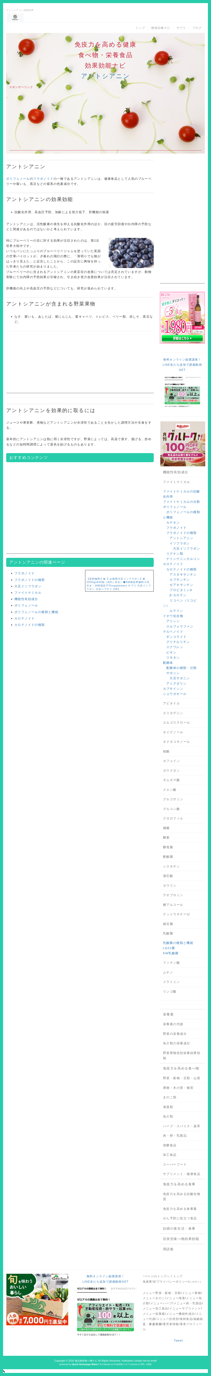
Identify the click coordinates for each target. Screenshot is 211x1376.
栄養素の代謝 (173, 1024)
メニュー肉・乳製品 (187, 1303)
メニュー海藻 (175, 1298)
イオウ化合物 (173, 616)
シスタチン (171, 866)
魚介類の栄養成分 (176, 1043)
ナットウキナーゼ (176, 914)
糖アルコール (173, 904)
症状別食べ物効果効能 (181, 1239)
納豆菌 (168, 924)
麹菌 (166, 828)
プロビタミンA (181, 590)
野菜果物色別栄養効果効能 (181, 1055)
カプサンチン (180, 579)
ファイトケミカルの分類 (181, 501)
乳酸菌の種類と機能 (178, 943)
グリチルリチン (178, 642)
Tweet (178, 1340)
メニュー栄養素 (154, 1313)
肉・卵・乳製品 (175, 1135)
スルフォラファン (179, 626)
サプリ (181, 27)
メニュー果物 (191, 1293)
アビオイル (171, 703)
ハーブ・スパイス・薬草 (181, 1126)
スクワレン (174, 647)
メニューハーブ (161, 1303)
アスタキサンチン (183, 574)
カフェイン (171, 761)
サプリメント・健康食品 (181, 1174)
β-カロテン (178, 595)
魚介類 (168, 1116)
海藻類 (168, 1107)
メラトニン (171, 982)
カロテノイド (24, 618)
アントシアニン (105, 76)
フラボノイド (43, 178)
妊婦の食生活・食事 (179, 1228)
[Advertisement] (105, 121)
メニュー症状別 (168, 1319)
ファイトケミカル (27, 592)
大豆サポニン (180, 678)
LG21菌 (169, 948)
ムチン (168, 972)
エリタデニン (173, 713)
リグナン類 (174, 553)
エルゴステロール (176, 722)
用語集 (168, 1249)
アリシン (173, 621)
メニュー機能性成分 (180, 1313)
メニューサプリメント (185, 1308)
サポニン (173, 673)
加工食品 (170, 1154)
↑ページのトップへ (156, 1276)
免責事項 (149, 1281)
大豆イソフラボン (27, 586)
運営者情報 (171, 1324)
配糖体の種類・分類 (181, 668)
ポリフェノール (18, 178)
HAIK (149, 1364)
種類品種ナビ (160, 27)
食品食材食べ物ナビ (86, 1360)
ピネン (171, 652)
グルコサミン (173, 799)
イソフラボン (180, 543)
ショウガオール (175, 694)
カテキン (173, 522)
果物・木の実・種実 (178, 1087)
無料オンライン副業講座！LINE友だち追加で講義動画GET (182, 364)
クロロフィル (173, 818)
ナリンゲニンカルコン (183, 559)
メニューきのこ (154, 1298)
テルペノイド (173, 631)
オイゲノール (173, 732)
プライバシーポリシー (172, 1281)
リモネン (173, 657)
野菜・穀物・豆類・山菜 (181, 1078)
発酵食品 (170, 1145)
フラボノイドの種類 (29, 580)
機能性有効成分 (26, 599)
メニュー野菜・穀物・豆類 (162, 1293)
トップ (140, 27)
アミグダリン (176, 683)
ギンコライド (176, 636)
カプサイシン (173, 688)
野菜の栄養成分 (175, 1033)
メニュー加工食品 (155, 1308)
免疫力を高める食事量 (180, 1208)
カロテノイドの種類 (29, 624)
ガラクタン (171, 770)
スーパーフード (175, 1164)
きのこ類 (170, 1097)
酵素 (166, 837)
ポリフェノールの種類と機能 (36, 612)
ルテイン (176, 610)
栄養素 (168, 1014)
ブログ (197, 27)
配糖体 (168, 662)
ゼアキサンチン (181, 584)
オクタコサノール (176, 741)
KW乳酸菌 (171, 953)
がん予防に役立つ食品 (180, 1218)
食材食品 (186, 1319)
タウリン (170, 885)
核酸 (166, 751)
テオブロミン (173, 895)
